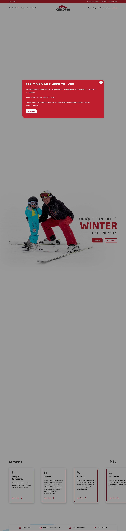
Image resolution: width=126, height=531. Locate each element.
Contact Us (31, 111)
